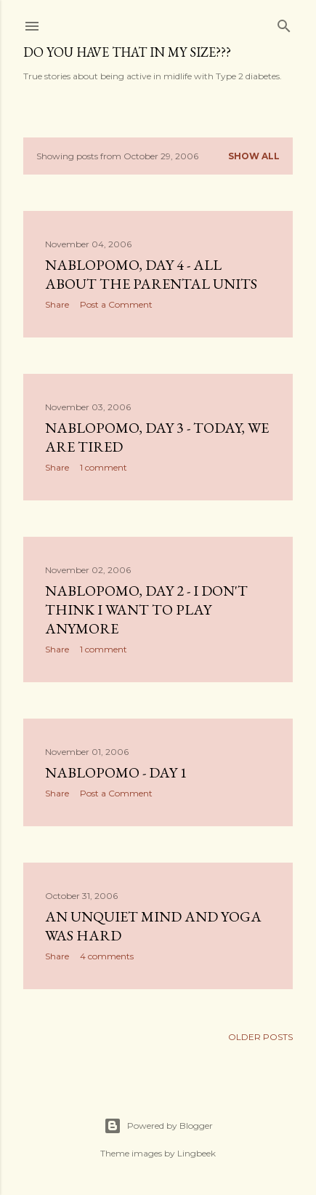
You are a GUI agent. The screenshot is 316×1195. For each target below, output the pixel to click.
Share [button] (57, 304)
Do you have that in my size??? (127, 52)
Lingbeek (196, 1153)
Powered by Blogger (158, 1126)
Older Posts (260, 1036)
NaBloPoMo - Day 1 (116, 772)
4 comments (107, 956)
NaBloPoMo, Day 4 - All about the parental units (151, 274)
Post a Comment (116, 304)
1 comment (103, 467)
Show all (254, 156)
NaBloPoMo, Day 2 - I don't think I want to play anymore (146, 609)
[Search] (284, 23)
